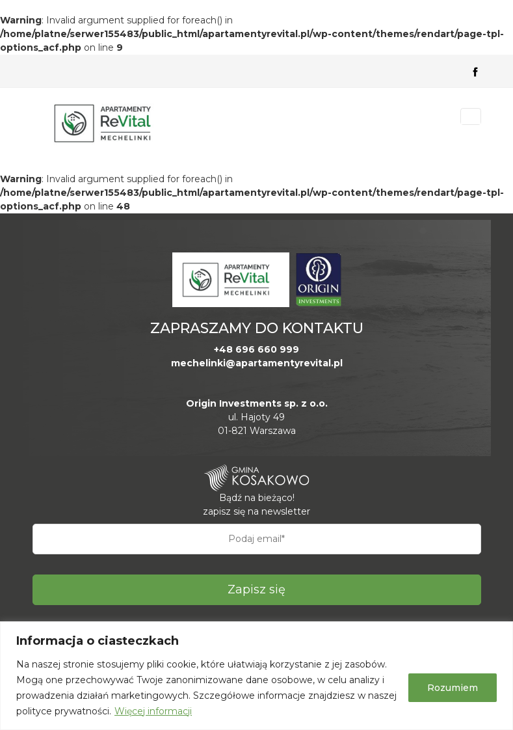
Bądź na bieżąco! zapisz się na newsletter (256, 504)
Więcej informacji (153, 711)
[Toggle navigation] (470, 116)
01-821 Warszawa (257, 431)
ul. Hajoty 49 (256, 417)
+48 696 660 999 (256, 349)
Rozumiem (452, 688)
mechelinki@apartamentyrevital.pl (257, 363)
